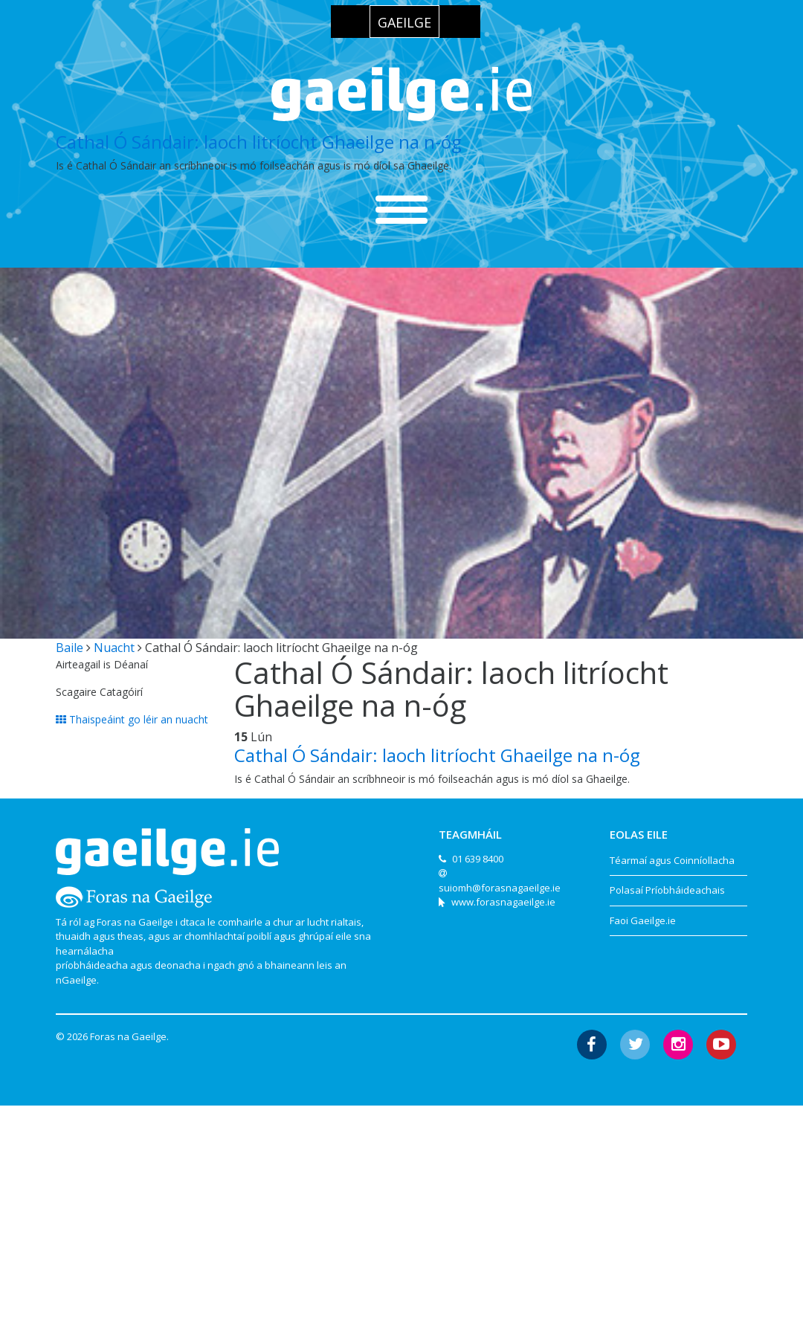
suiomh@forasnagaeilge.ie (500, 887)
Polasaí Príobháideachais (667, 890)
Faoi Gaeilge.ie (643, 920)
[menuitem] (404, 21)
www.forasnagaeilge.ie (503, 902)
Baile (69, 647)
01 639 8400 (477, 858)
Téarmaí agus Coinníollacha (672, 860)
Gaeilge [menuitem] (404, 22)
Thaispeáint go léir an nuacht (132, 719)
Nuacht (114, 647)
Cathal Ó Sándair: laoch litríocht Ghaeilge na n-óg (259, 141)
